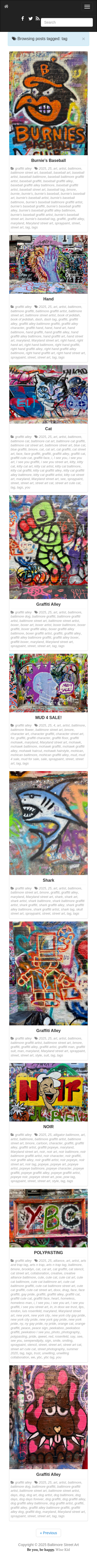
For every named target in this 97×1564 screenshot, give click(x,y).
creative (56, 1273)
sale (44, 759)
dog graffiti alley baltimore (29, 1503)
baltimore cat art (42, 441)
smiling (67, 1340)
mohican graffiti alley (54, 755)
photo (55, 1332)
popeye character (58, 1168)
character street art (69, 734)
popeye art (58, 1164)
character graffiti (42, 734)
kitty (72, 462)
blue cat (79, 445)
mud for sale (30, 759)
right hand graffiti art (40, 353)
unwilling (48, 1353)
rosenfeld (62, 1336)
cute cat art (67, 1277)
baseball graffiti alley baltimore (32, 185)
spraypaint (62, 223)
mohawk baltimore (24, 746)
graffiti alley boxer (66, 637)
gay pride (28, 1294)
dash (38, 319)
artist (62, 168)
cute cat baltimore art (46, 1282)
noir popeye (68, 1160)
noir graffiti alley (22, 1160)
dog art (32, 1495)
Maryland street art (39, 223)
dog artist (45, 1495)
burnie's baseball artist (32, 198)
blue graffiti (19, 449)
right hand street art (71, 353)
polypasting (19, 1336)
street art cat (44, 483)
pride (32, 1336)
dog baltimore (63, 1495)
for (12, 738)
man (21, 1051)
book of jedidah (68, 315)
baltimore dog (20, 616)
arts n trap (37, 1265)
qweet (42, 1336)
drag (65, 1290)
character (56, 1143)
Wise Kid (63, 1550)
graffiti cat (78, 454)
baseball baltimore (32, 177)
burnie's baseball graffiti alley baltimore (47, 210)
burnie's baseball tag (40, 219)
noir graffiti (72, 1156)
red (50, 1336)
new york (22, 1315)
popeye (43, 1164)
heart (55, 1298)
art (55, 168)
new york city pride (24, 1319)
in (51, 1307)
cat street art (20, 1273)
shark (59, 897)
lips (81, 1307)
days (14, 1495)
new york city (40, 1315)
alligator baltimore (66, 1135)
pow (59, 1177)
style (38, 1055)
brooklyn (28, 1269)
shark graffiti (28, 905)
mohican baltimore (24, 755)
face (19, 454)
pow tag (69, 1177)
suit (46, 1055)
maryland (17, 223)
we (33, 1357)
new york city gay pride (68, 1315)
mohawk (75, 742)
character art (20, 734)
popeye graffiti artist (65, 1173)
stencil (32, 1345)
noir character (53, 1156)
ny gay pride (34, 1324)
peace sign (40, 1328)
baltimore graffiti (22, 311)
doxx (57, 1290)
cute (41, 1277)
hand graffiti (34, 332)
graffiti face (42, 458)
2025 (42, 168)
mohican (77, 751)
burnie (15, 194)
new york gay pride (53, 1319)
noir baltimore (68, 1152)
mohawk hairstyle (56, 751)
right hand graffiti (67, 345)
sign (48, 1340)
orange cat (65, 1324)
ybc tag (49, 1357)
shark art (71, 897)
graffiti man (66, 1047)
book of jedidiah (22, 319)
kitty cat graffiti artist (47, 475)
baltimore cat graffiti (70, 441)
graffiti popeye (48, 1147)
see (63, 479)
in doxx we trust (65, 1307)
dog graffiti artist (61, 1503)
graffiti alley (23, 168)
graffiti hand (34, 328)
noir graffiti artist (46, 1160)
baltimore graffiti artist (51, 311)
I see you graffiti (27, 462)
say (72, 1336)
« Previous (48, 1533)
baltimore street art (24, 172)
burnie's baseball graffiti (28, 206)
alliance (58, 1261)
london (15, 1311)
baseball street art (32, 189)
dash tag (50, 319)
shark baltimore (39, 901)
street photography (51, 1349)
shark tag (67, 909)
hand (48, 328)
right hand (68, 340)
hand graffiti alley (57, 332)
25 (49, 168)
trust (37, 1353)
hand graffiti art (54, 336)
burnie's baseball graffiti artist (32, 215)
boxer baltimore (64, 625)
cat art (50, 449)
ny (21, 1324)
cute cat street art (39, 1290)
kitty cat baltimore (67, 466)
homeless (67, 1298)
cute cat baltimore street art (55, 1286)
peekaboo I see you (35, 1332)
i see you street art (54, 462)
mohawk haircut (30, 751)
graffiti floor (60, 738)
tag (27, 227)
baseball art (62, 172)
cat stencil (76, 1269)
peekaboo (57, 1328)
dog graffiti (53, 1499)
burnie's (27, 194)
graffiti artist (48, 1047)
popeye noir (19, 1177)
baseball (46, 172)
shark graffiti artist (46, 909)
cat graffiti (63, 449)
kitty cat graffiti (21, 470)
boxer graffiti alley (34, 629)
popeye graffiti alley (35, 1173)
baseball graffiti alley (58, 181)
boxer (15, 625)
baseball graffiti (30, 181)
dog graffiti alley (73, 1499)
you (27, 487)
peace (25, 1328)
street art (17, 227)
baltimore (74, 168)
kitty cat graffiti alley (47, 470)
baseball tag (56, 189)
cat (41, 449)
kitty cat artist (43, 466)
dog (22, 1495)
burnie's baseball (47, 194)
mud (74, 755)
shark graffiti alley (51, 905)
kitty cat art (25, 466)
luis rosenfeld (31, 1311)
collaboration (40, 1273)
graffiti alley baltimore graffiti (39, 324)
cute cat (51, 1277)
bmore (71, 189)
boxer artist (43, 625)
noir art (52, 1152)
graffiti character (38, 738)
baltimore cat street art (27, 445)
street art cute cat (67, 483)
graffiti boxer (19, 642)
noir (42, 1152)
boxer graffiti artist (39, 633)
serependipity (33, 1340)
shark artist (19, 901)
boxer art (27, 625)
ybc (39, 1357)
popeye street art (41, 1177)
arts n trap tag (56, 1265)
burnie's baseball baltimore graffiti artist (54, 202)
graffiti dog (33, 1512)
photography (71, 1332)
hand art (60, 328)
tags (35, 227)
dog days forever (31, 1499)
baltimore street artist (40, 315)
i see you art (60, 1303)
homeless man (21, 1303)
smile (56, 1340)
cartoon (41, 1143)
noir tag (30, 1164)
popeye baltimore (31, 1168)
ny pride (50, 1324)
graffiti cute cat (21, 458)
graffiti (61, 219)
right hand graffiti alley (26, 349)
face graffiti (32, 454)
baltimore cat (20, 441)
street (76, 223)
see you (16, 1340)
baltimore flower (22, 730)
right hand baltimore (38, 345)
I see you (60, 458)
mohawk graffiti (50, 746)
